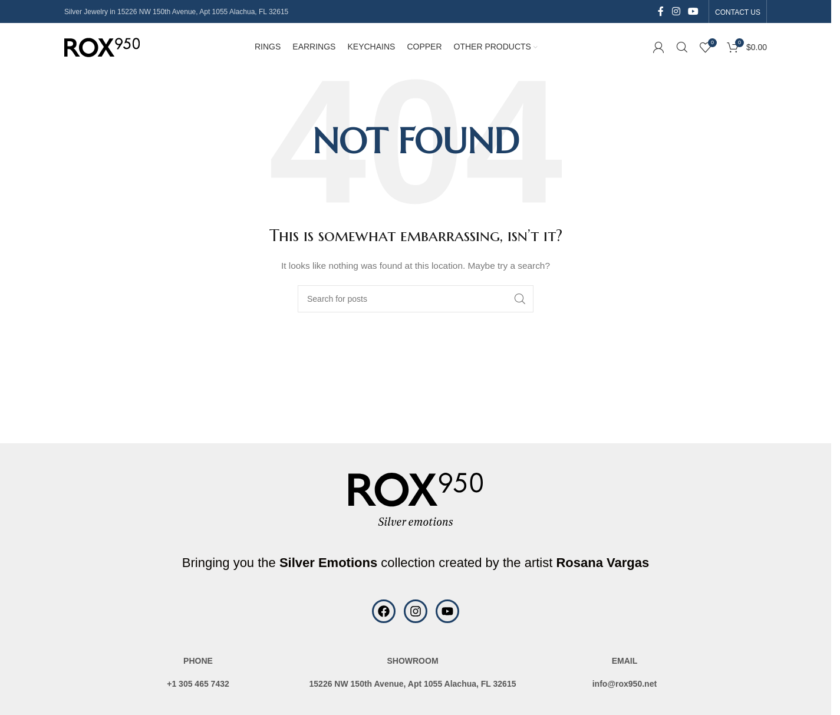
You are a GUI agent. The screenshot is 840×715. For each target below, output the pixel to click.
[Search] (682, 50)
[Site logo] (102, 49)
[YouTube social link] (693, 11)
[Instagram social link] (676, 11)
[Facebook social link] (661, 11)
